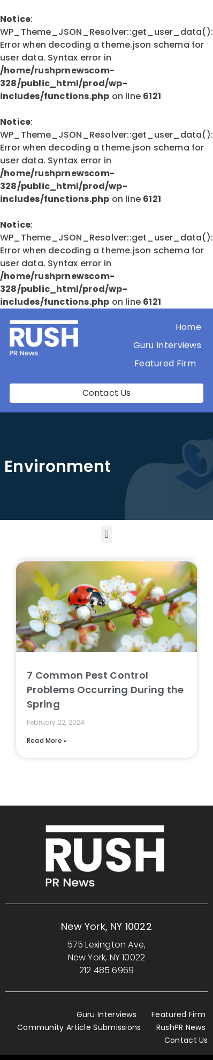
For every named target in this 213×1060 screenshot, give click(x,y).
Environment (57, 466)
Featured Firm (167, 363)
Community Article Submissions (79, 1027)
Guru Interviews (167, 345)
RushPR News (181, 1027)
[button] (106, 534)
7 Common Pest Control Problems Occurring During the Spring (105, 689)
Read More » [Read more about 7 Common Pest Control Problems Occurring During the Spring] (47, 740)
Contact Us (186, 1040)
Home (188, 327)
